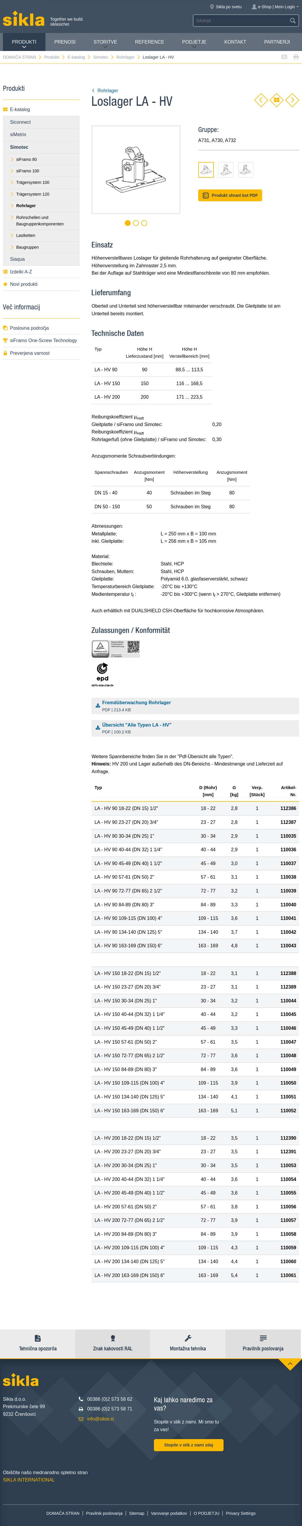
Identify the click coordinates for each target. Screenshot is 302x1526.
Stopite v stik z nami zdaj (188, 1445)
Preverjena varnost (26, 353)
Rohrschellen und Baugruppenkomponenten (37, 220)
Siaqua (17, 259)
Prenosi (65, 41)
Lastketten (22, 235)
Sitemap (136, 1513)
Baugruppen (24, 247)
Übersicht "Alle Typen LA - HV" (197, 728)
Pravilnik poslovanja (104, 1513)
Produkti (24, 44)
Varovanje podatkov (169, 1513)
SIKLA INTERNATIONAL (29, 1479)
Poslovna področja (26, 328)
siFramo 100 (24, 171)
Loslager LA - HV (158, 57)
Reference (149, 41)
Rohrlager (128, 57)
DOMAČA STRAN (22, 57)
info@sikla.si (100, 1418)
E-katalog (79, 57)
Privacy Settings (240, 1513)
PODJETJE (194, 44)
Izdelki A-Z (17, 271)
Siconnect (20, 122)
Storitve (105, 44)
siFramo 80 (23, 159)
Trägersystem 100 (29, 182)
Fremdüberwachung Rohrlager (197, 706)
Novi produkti (20, 284)
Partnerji (277, 41)
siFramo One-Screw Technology (40, 340)
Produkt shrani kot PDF (230, 195)
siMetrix (18, 134)
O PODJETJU (206, 1513)
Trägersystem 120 (29, 194)
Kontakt (235, 41)
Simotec (103, 57)
